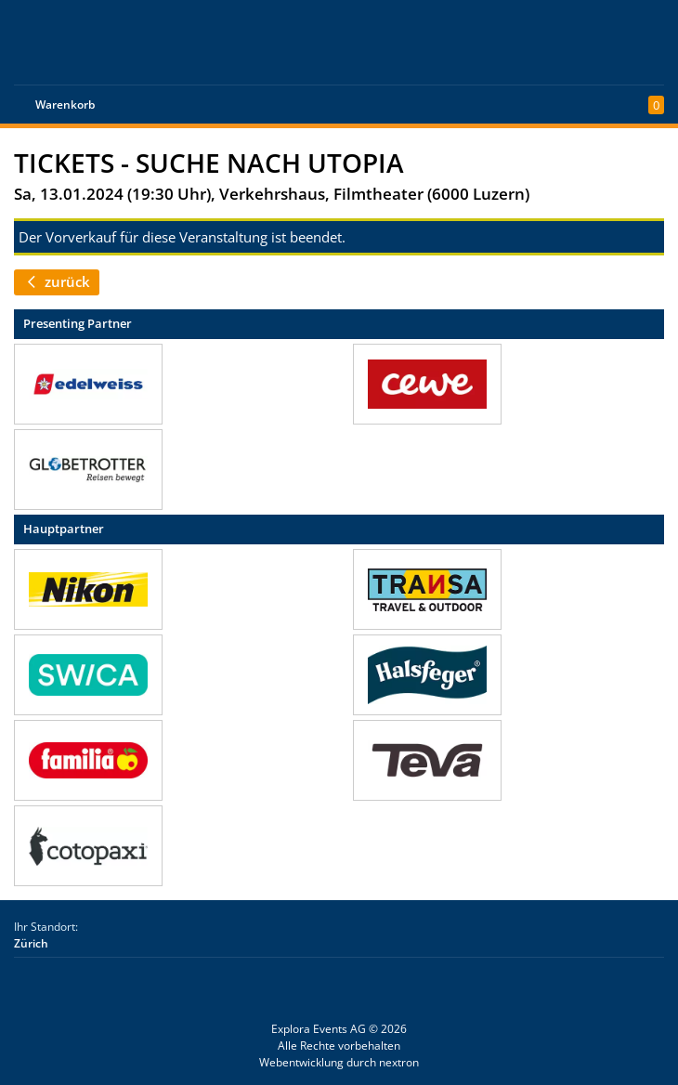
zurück (56, 281)
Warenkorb (65, 104)
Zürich (31, 943)
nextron (399, 1062)
